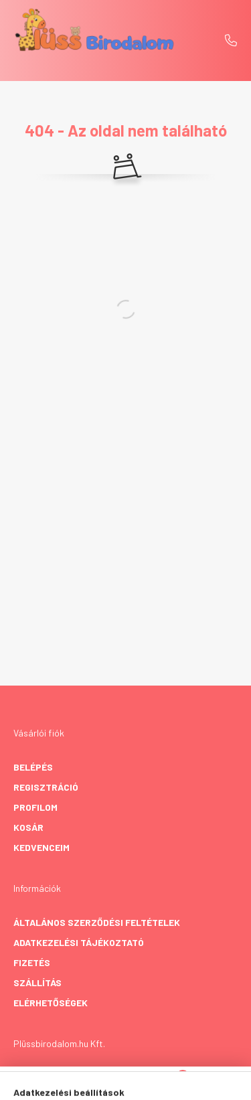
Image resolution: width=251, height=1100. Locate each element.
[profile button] (142, 1083)
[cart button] (176, 1083)
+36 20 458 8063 (231, 40)
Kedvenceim (41, 847)
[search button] (109, 1083)
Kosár (28, 827)
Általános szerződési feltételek (96, 922)
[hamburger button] (75, 1083)
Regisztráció (45, 787)
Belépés (33, 767)
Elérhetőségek (50, 1002)
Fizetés (31, 962)
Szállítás (37, 982)
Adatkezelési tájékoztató (78, 942)
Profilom (35, 807)
